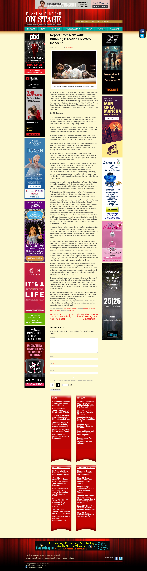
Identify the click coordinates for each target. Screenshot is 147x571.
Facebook (116, 558)
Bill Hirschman (70, 47)
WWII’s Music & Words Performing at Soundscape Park (61, 518)
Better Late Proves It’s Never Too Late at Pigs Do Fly (86, 419)
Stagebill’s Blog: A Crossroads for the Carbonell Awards (84, 472)
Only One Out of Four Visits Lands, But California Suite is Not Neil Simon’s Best (85, 404)
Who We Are (85, 21)
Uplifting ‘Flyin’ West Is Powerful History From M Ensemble (87, 316)
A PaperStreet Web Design (34, 567)
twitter (120, 558)
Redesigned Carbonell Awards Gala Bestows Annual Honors (61, 403)
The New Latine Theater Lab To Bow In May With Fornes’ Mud (61, 511)
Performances (67, 308)
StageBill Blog (73, 29)
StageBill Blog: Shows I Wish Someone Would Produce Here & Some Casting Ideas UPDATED (86, 499)
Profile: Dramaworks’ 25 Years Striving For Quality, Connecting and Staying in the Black (60, 492)
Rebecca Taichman (55, 310)
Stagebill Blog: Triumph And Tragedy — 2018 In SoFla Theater (85, 489)
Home (78, 21)
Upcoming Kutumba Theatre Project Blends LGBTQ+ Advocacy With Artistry (60, 502)
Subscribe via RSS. (41, 565)
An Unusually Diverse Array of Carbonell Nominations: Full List (61, 417)
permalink (71, 310)
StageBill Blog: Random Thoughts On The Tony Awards (85, 514)
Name (52, 356)
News (43, 29)
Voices (89, 29)
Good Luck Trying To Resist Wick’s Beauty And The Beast (62, 316)
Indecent (85, 308)
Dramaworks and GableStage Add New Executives (60, 436)
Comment (53, 337)
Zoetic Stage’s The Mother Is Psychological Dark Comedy (84, 440)
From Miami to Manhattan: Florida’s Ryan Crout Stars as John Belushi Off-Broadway (60, 481)
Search (106, 21)
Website (52, 371)
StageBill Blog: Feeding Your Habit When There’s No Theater (84, 480)
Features (55, 29)
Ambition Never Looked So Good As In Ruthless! (85, 426)
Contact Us (99, 21)
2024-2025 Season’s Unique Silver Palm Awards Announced (60, 424)
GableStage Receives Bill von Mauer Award (60, 430)
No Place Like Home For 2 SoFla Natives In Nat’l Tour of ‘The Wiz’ (60, 472)
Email (52, 363)
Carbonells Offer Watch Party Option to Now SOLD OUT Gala (60, 410)
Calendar (114, 29)
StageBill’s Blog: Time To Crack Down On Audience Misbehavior (86, 508)
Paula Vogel (92, 308)
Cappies (101, 29)
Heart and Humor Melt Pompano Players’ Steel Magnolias (85, 433)
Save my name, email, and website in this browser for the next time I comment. (71, 380)
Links (92, 21)
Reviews (31, 29)
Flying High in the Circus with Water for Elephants (85, 412)
